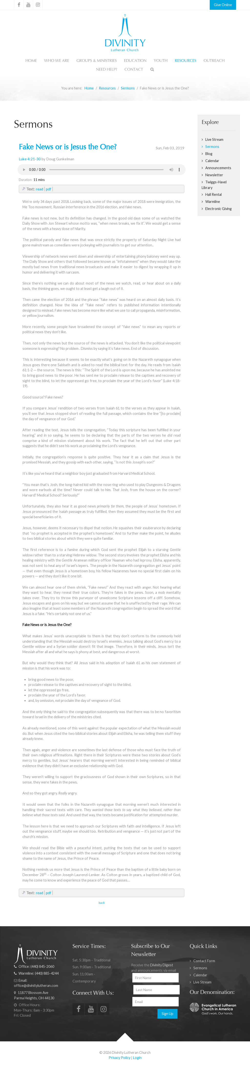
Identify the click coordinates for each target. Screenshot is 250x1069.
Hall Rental (213, 194)
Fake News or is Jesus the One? (68, 147)
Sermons (212, 146)
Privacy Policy (119, 1058)
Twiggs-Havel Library (214, 185)
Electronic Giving (218, 209)
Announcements (218, 168)
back (102, 902)
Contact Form (204, 961)
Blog (208, 154)
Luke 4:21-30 (30, 159)
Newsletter (214, 175)
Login (137, 1058)
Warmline (212, 201)
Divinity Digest (161, 965)
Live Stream (214, 139)
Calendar (212, 161)
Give (217, 5)
